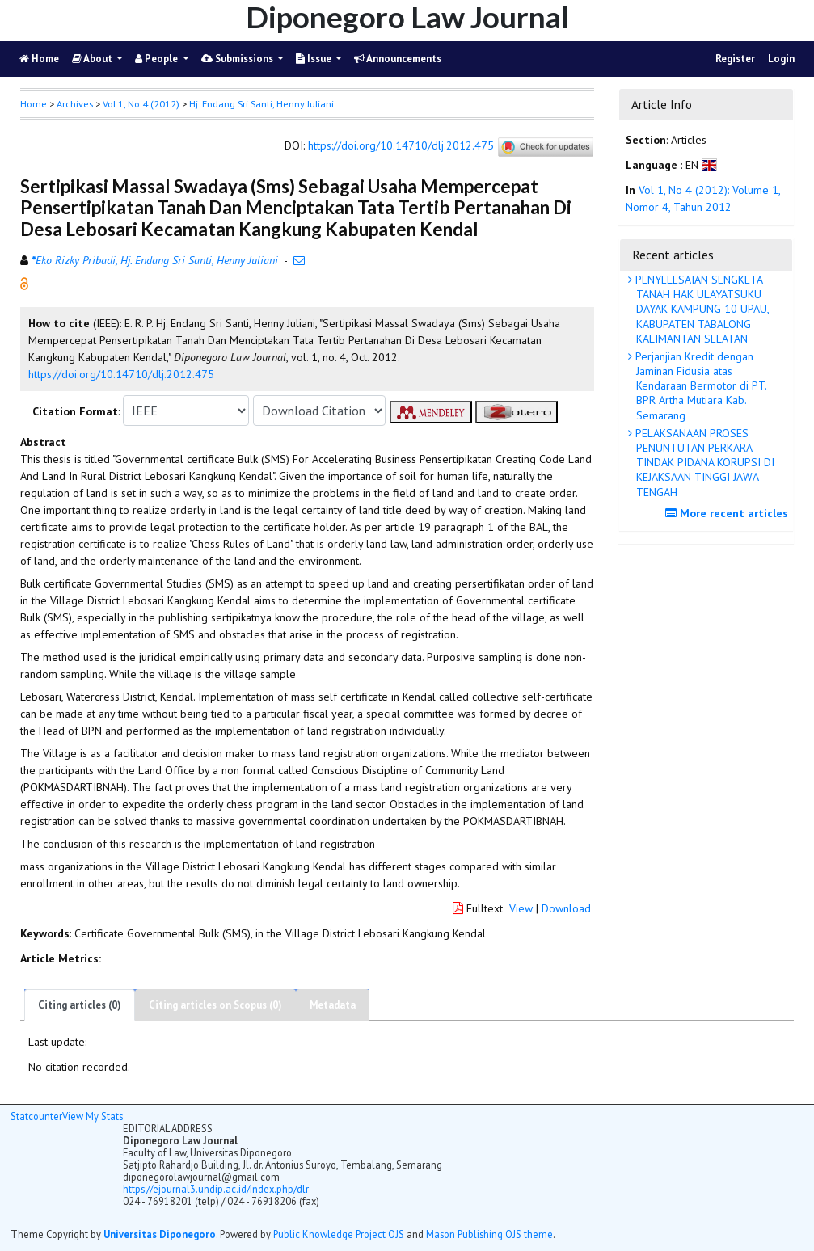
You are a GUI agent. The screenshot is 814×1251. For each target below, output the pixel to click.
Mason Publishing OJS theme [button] (489, 1234)
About (93, 58)
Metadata (333, 1005)
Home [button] (33, 104)
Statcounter (36, 1116)
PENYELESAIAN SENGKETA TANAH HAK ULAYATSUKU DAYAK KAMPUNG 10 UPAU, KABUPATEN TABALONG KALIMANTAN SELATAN (701, 309)
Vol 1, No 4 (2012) (141, 104)
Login (781, 58)
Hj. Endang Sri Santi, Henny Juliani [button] (261, 104)
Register (735, 58)
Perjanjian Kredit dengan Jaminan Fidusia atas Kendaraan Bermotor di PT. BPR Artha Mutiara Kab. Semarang (699, 386)
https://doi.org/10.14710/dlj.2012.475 (401, 146)
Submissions (238, 58)
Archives (75, 104)
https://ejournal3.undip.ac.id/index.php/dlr (216, 1188)
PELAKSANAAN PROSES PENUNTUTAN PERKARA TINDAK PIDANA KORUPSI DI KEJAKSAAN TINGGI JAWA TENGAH (703, 462)
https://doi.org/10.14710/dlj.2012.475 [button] (121, 374)
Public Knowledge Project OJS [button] (338, 1234)
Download (566, 908)
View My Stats (92, 1116)
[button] (24, 283)
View (521, 908)
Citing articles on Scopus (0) (215, 1005)
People (157, 58)
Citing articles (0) (79, 1005)
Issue (315, 58)
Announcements (397, 58)
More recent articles (728, 513)
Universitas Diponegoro (159, 1234)
